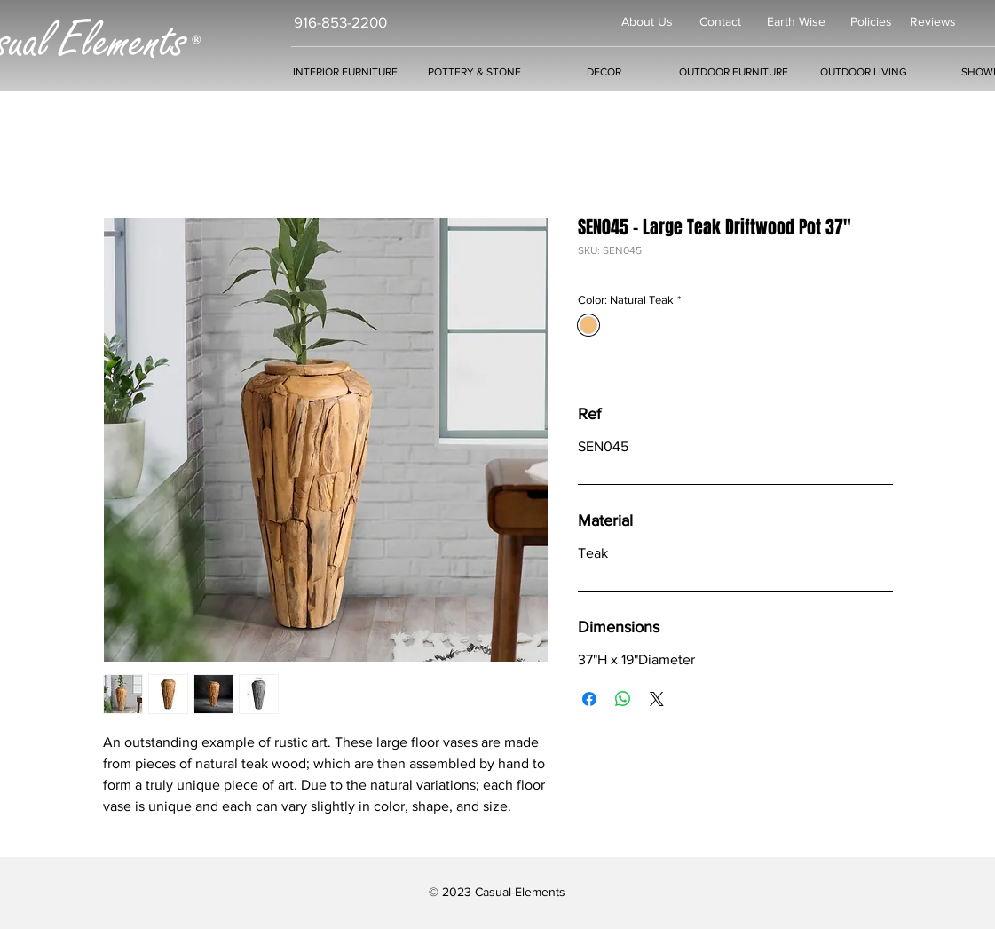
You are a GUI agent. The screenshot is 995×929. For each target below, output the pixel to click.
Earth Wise (796, 21)
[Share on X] (656, 699)
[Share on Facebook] (589, 699)
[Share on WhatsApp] (623, 699)
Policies (871, 21)
